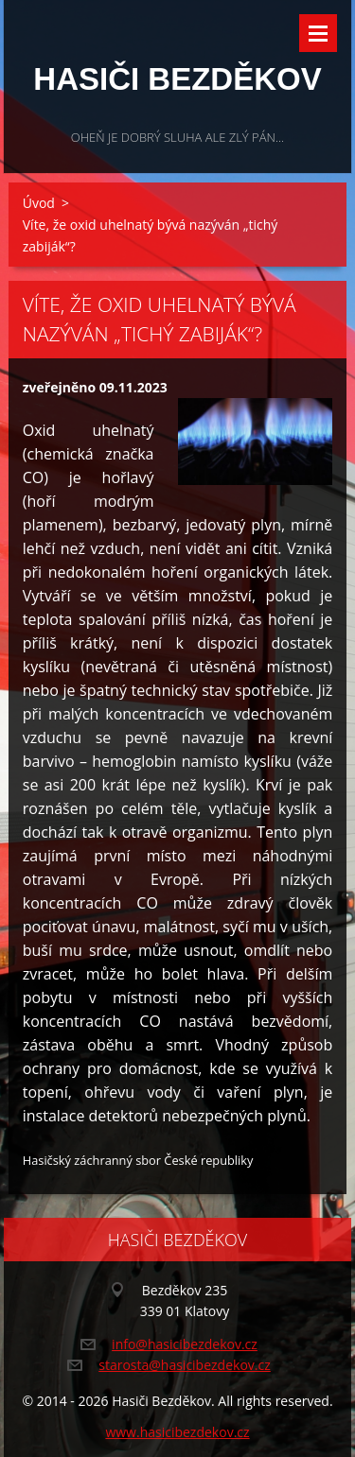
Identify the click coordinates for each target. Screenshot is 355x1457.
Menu (318, 33)
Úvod (39, 203)
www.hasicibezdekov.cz (177, 1432)
